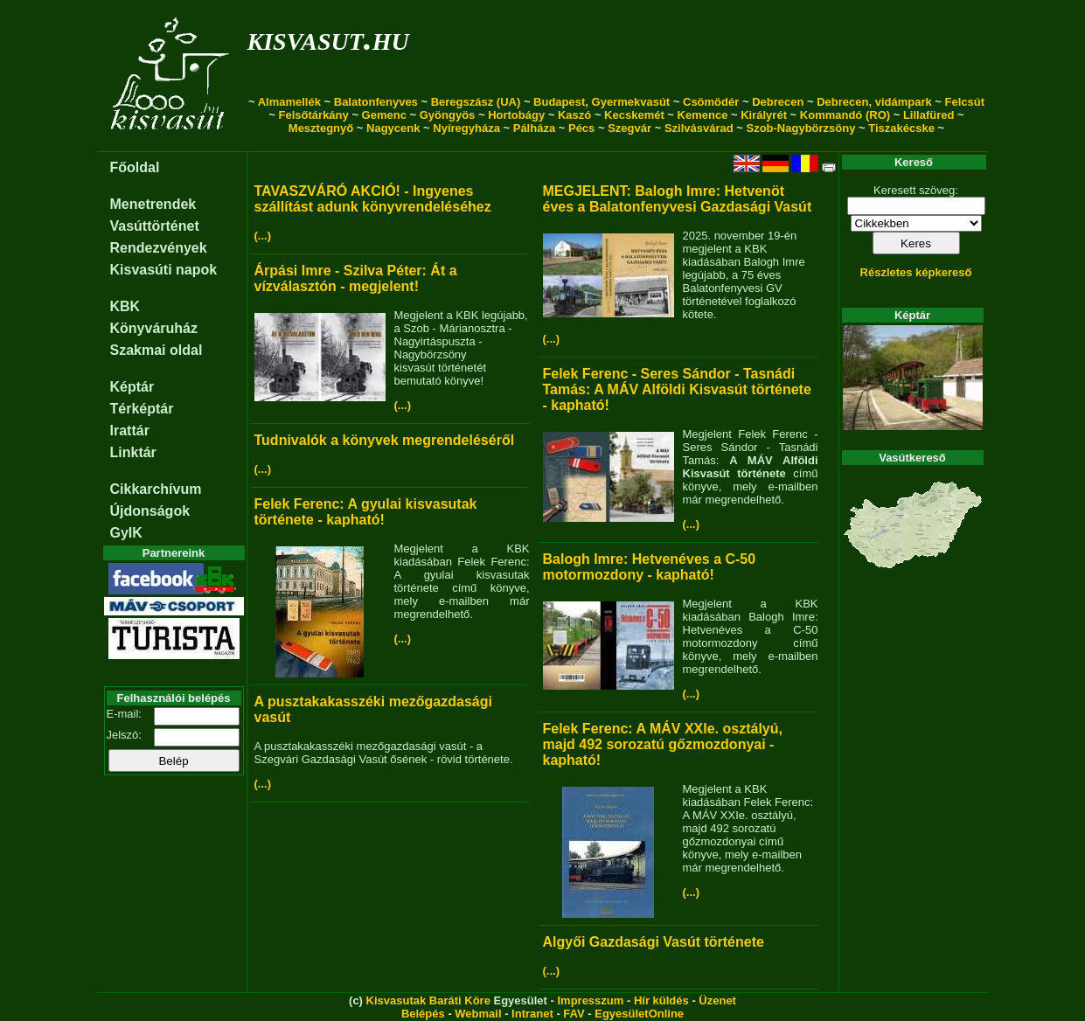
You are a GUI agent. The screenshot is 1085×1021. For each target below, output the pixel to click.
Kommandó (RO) (845, 115)
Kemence (703, 115)
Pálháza (534, 128)
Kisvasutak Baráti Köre (428, 1000)
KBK (125, 306)
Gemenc (384, 115)
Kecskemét (634, 115)
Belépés (423, 1013)
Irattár (130, 430)
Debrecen (777, 101)
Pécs (581, 128)
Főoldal (135, 167)
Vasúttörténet (154, 226)
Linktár (133, 452)
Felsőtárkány (314, 115)
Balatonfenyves (376, 101)
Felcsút (965, 101)
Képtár (132, 386)
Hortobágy (516, 115)
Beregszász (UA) (476, 101)
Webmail (478, 1013)
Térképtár (142, 408)
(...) (263, 235)
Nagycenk (393, 128)
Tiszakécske (901, 128)
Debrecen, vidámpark (874, 101)
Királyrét (764, 115)
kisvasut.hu (328, 38)
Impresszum (590, 1000)
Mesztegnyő (321, 128)
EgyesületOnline (639, 1013)
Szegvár (629, 128)
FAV (573, 1013)
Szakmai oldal (156, 350)
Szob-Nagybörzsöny (800, 128)
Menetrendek (153, 204)
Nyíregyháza (466, 128)
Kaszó (574, 115)
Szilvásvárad (699, 128)
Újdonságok (150, 511)
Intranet (532, 1013)
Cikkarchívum (156, 489)
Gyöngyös (448, 115)
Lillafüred (929, 115)
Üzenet (717, 1000)
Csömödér (711, 101)
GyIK (126, 532)
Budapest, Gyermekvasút (601, 101)
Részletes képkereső (916, 272)
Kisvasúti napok (164, 269)
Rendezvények (158, 247)
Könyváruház (154, 328)
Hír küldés (661, 1000)
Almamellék (289, 101)
